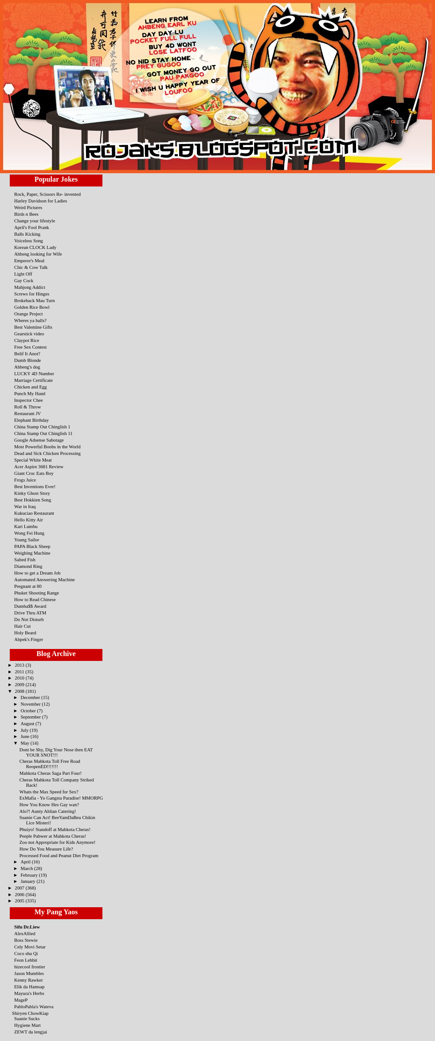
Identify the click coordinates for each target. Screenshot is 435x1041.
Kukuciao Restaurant (34, 513)
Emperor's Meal (29, 260)
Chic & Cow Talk (30, 267)
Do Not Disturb (29, 619)
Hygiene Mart (27, 1025)
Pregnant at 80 (28, 586)
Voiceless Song (28, 240)
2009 (20, 684)
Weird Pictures (28, 207)
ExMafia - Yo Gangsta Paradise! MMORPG (61, 797)
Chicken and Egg (30, 386)
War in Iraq (24, 506)
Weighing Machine (32, 552)
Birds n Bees (26, 214)
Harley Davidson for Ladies (40, 200)
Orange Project (28, 313)
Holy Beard (25, 632)
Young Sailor (26, 539)
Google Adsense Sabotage (39, 440)
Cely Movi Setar (30, 946)
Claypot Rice (26, 340)
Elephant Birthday (31, 420)
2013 (20, 665)
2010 (20, 677)
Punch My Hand (29, 393)
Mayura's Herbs (29, 993)
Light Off (23, 273)
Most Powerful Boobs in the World (47, 446)
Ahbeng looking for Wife (38, 253)
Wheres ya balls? (30, 320)
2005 (20, 900)
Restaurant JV (27, 413)
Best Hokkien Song (32, 499)
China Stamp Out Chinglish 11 (43, 433)
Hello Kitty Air (28, 519)
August (27, 723)
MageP (20, 999)
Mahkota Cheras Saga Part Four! (51, 773)
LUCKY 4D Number (34, 373)
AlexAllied (24, 933)
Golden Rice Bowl (32, 307)
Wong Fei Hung (29, 533)
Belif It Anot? (27, 353)
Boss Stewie (26, 940)
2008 (20, 691)
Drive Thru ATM (30, 612)
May (25, 743)
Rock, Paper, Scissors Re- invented (47, 194)
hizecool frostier (29, 966)
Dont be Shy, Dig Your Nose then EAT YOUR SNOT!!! (56, 752)
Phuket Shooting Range (36, 592)
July (25, 730)
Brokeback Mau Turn (34, 300)
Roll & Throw (27, 406)
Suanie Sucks (26, 1018)
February (29, 875)
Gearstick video (29, 333)
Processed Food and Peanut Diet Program (59, 855)
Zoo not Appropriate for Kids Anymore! (58, 842)
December (30, 697)
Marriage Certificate (33, 380)
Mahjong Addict (29, 287)
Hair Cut (22, 626)
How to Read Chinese (35, 599)
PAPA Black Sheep (32, 546)
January (28, 881)
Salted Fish (24, 559)
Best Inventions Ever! (34, 486)
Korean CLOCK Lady (35, 247)
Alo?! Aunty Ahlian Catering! (48, 811)
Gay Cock (23, 280)
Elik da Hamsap (29, 986)
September (31, 716)
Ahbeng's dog (27, 366)
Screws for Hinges (31, 293)
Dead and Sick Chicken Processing (47, 453)
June (25, 736)
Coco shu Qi (26, 953)
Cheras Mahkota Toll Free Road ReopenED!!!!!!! (50, 763)
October (28, 710)
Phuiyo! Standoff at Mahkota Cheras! (55, 829)
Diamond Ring (28, 566)
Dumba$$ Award (30, 606)
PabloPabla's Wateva (34, 1006)
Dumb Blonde (27, 360)
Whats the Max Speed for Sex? (49, 791)
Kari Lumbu (26, 526)
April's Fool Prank (31, 227)
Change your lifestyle (34, 220)
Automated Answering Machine (44, 579)
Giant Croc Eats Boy (34, 473)
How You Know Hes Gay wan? (49, 804)
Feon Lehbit (25, 960)
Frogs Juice (25, 479)
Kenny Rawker (28, 980)
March (27, 868)
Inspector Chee (28, 400)
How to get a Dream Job (37, 572)
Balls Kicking (27, 234)
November (31, 704)
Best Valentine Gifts (33, 327)
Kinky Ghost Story (32, 493)
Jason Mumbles (29, 973)
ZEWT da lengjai (30, 1031)
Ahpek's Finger (28, 639)
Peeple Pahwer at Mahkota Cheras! (53, 836)
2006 (20, 894)
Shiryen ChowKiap (30, 1013)
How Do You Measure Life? (46, 848)
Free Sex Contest (30, 347)
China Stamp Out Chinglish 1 (42, 426)
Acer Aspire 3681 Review (38, 466)
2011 (20, 671)
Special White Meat (33, 459)
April (25, 861)
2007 (20, 887)
